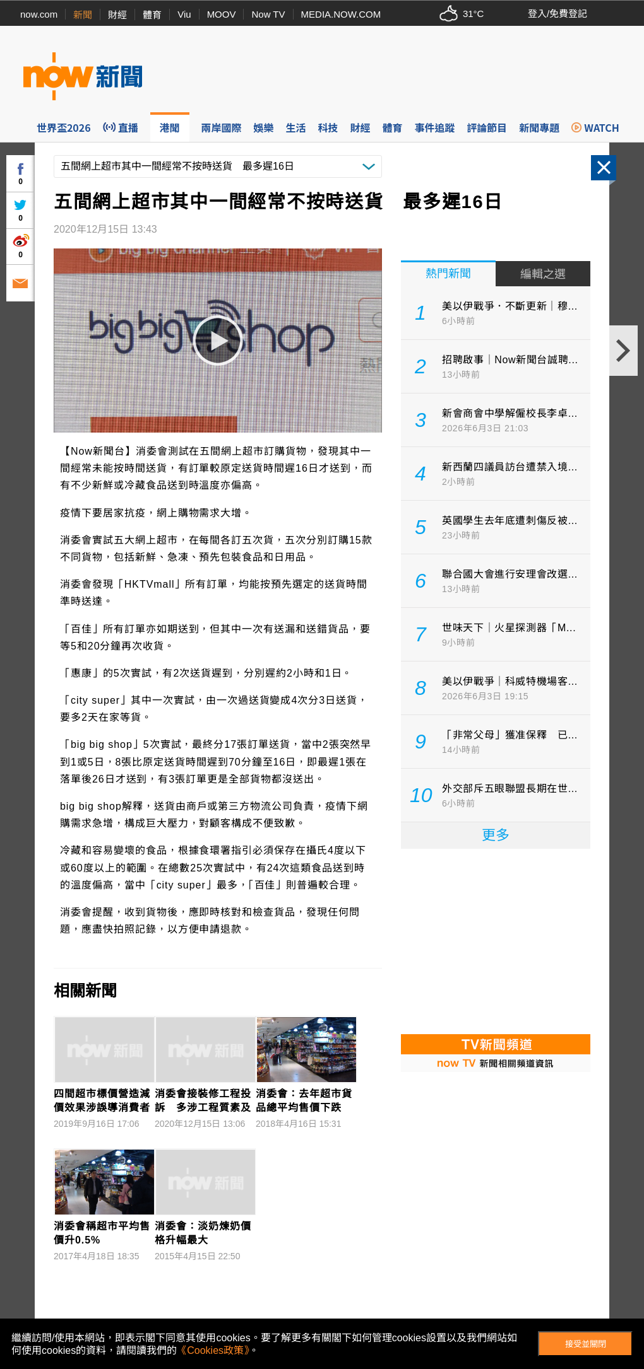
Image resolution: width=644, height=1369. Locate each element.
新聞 (82, 14)
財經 (117, 14)
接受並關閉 (585, 1344)
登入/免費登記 (557, 13)
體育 (152, 14)
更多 (496, 835)
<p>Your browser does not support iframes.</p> (495, 940)
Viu (184, 14)
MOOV (221, 14)
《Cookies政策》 (213, 1350)
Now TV (268, 14)
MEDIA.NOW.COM (341, 14)
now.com (38, 14)
